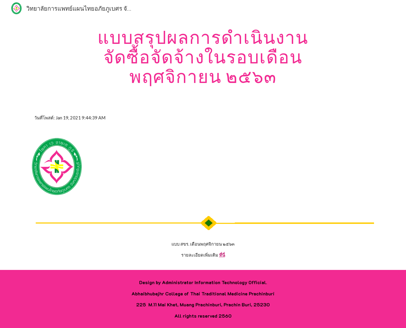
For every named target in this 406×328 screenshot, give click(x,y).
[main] (203, 56)
